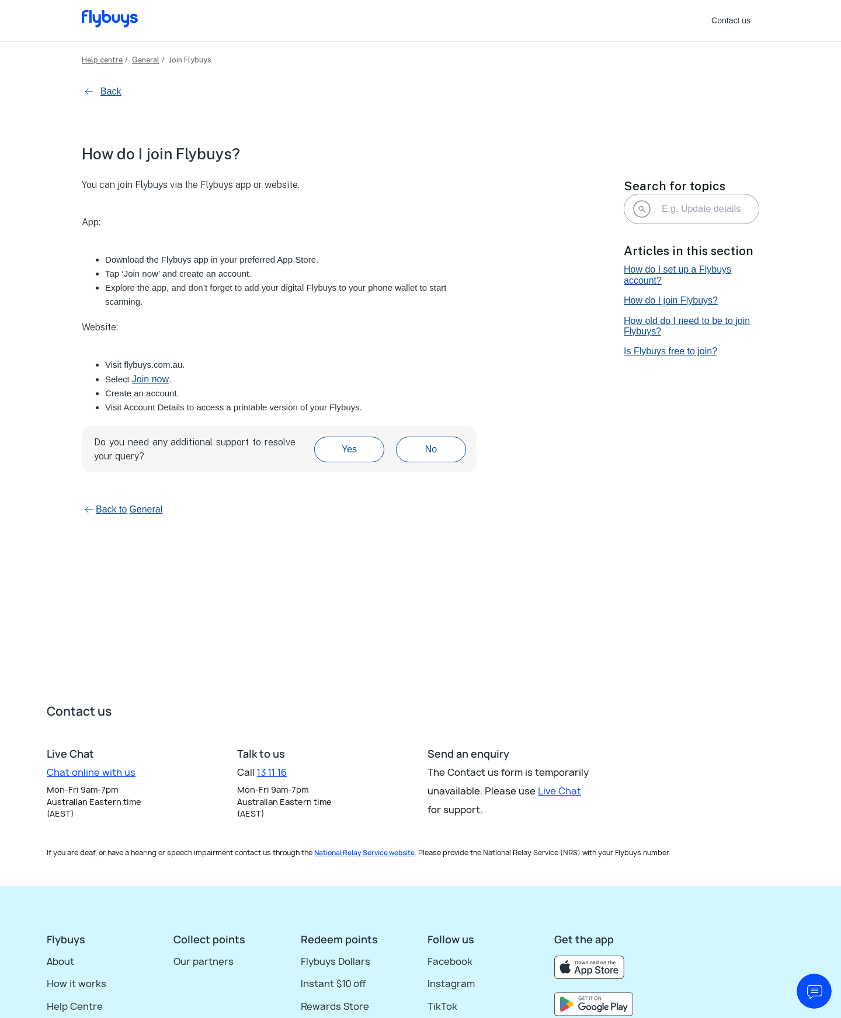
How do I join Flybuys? (671, 300)
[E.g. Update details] (691, 209)
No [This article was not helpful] (431, 449)
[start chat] (814, 991)
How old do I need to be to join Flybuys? (687, 326)
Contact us (730, 20)
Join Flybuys (190, 59)
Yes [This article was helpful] (349, 449)
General (145, 59)
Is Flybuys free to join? (670, 351)
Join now (150, 379)
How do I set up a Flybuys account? (677, 274)
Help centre (102, 59)
